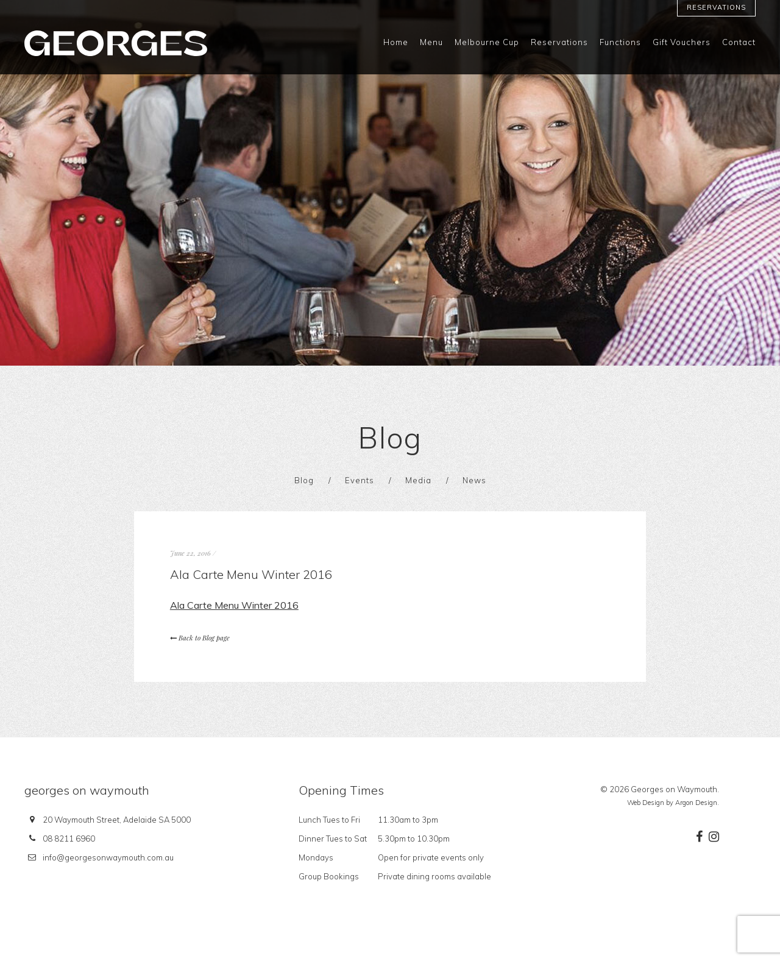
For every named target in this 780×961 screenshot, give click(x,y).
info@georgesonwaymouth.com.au (108, 857)
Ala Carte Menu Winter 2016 (234, 605)
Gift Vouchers (682, 42)
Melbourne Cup (487, 42)
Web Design (645, 802)
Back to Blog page (200, 637)
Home (395, 42)
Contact (739, 42)
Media (418, 480)
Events (359, 480)
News (474, 480)
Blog (304, 480)
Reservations (716, 7)
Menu (431, 42)
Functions (620, 42)
